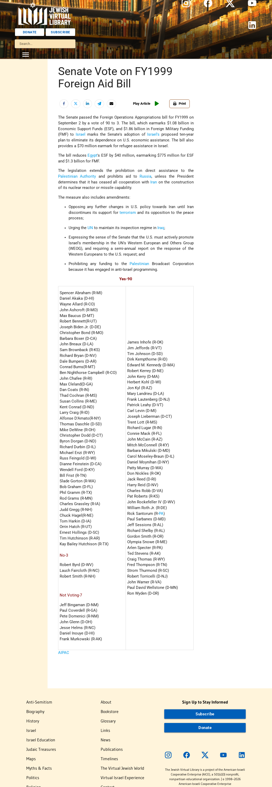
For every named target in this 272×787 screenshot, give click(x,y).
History (32, 720)
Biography (35, 711)
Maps (31, 758)
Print (179, 103)
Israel (31, 730)
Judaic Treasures (41, 749)
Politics (32, 777)
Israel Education (40, 739)
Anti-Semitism (39, 702)
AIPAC (63, 653)
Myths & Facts (39, 768)
